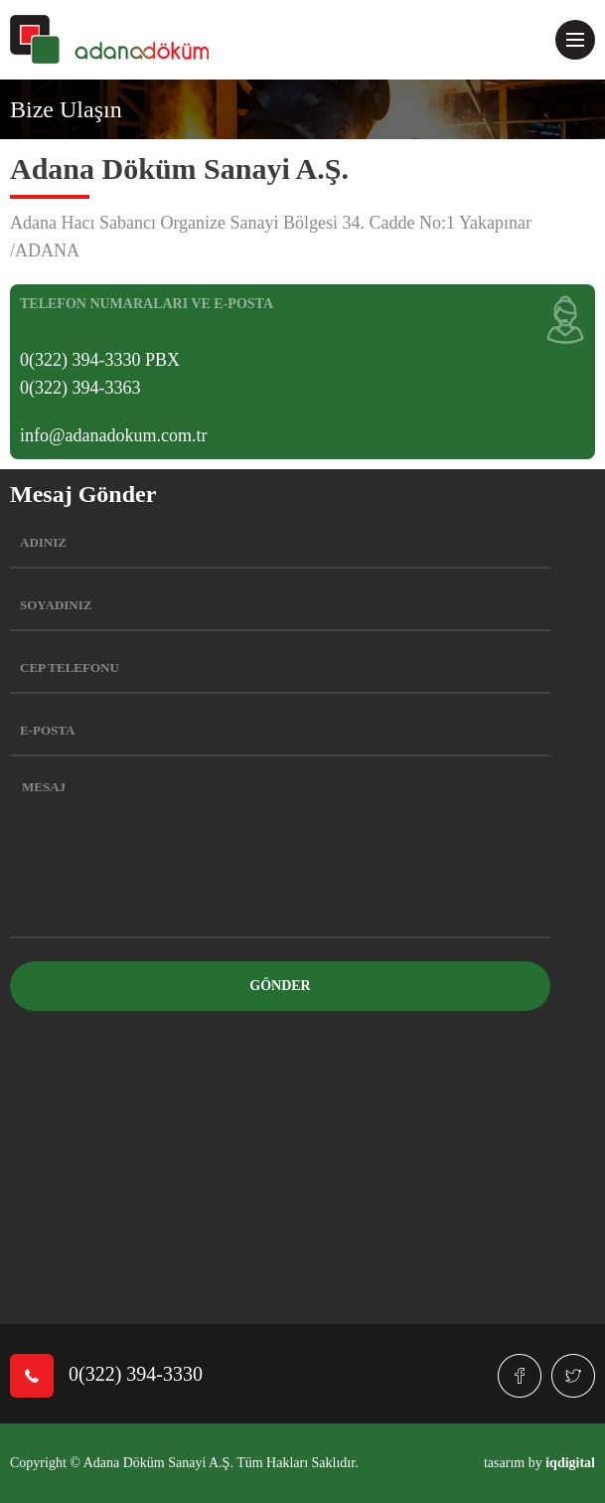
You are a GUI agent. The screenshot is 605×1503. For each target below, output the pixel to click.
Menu (580, 31)
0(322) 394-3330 (106, 1376)
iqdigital (570, 1462)
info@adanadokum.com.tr (114, 435)
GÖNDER (279, 985)
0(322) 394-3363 (80, 388)
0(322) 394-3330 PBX (100, 360)
